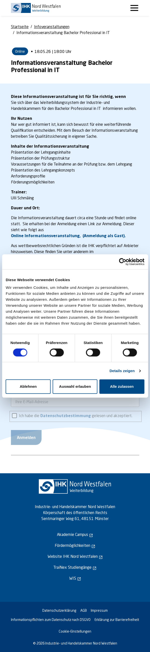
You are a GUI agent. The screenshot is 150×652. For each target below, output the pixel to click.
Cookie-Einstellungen (75, 631)
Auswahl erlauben (75, 386)
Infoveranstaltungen (51, 26)
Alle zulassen (122, 386)
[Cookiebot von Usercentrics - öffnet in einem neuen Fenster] (122, 261)
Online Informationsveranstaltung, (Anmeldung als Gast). (68, 235)
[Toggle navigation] (134, 8)
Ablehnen (28, 386)
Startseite (20, 26)
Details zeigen (122, 371)
